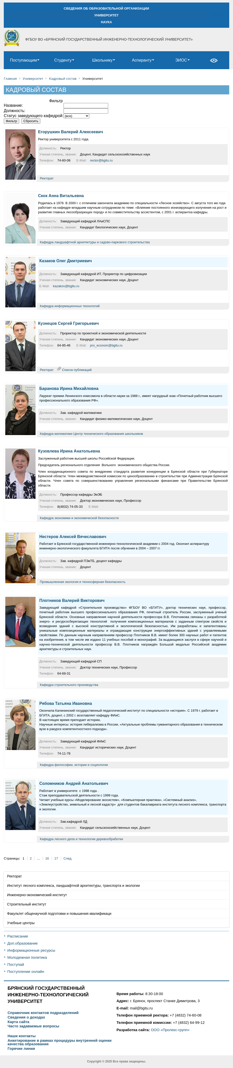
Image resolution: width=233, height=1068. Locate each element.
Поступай (15, 964)
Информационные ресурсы (31, 950)
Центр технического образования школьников (108, 434)
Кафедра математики (56, 434)
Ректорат (46, 178)
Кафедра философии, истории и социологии (74, 765)
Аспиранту (142, 60)
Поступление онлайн (25, 971)
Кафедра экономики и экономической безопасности (79, 518)
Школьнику (102, 60)
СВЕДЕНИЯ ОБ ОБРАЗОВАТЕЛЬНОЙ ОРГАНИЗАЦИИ (106, 8)
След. (68, 858)
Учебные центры (21, 923)
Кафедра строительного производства (69, 685)
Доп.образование (22, 943)
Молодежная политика (27, 957)
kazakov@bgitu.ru (66, 286)
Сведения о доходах (26, 1017)
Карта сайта (18, 1022)
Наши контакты (22, 1036)
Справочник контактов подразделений (43, 1013)
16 (47, 858)
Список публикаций (77, 369)
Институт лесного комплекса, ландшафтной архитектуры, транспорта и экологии (73, 886)
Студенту (63, 60)
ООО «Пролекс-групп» (170, 1030)
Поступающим (23, 60)
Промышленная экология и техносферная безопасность (83, 582)
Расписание (17, 936)
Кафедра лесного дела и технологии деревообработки (81, 839)
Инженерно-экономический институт (37, 895)
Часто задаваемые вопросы (33, 1026)
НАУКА (106, 22)
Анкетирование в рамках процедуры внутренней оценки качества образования (59, 1042)
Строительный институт (26, 904)
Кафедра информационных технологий (70, 306)
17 (56, 858)
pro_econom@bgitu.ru (106, 345)
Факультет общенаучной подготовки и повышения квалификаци (59, 914)
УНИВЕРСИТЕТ (106, 15)
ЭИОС (181, 60)
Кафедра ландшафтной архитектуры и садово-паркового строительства (95, 242)
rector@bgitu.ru (101, 160)
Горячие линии (21, 1049)
